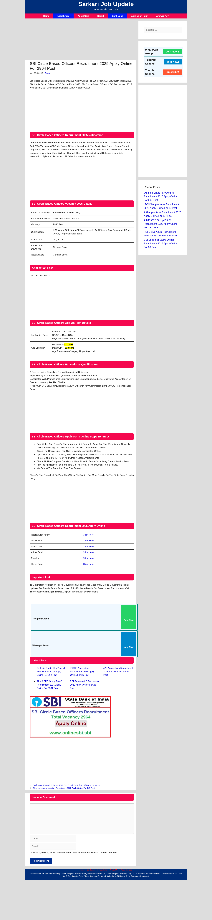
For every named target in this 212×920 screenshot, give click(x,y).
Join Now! (173, 61)
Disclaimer (91, 870)
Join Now (129, 620)
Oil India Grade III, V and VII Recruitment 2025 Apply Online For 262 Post (51, 671)
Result (100, 16)
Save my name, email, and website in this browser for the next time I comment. (75, 852)
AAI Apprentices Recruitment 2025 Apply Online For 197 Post (118, 671)
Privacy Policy (102, 870)
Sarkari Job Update (106, 4)
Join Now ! (172, 51)
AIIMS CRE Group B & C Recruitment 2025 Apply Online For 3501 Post (49, 684)
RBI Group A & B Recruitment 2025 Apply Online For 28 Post (85, 684)
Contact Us (114, 870)
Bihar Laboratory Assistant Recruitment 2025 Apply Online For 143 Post (64, 788)
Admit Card (83, 16)
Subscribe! (172, 72)
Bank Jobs (117, 16)
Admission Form (139, 16)
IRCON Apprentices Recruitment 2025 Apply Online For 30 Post (82, 671)
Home (46, 16)
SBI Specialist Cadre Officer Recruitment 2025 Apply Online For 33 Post (160, 243)
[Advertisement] (80, 40)
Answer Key (162, 16)
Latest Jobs (63, 16)
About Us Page (126, 870)
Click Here (88, 535)
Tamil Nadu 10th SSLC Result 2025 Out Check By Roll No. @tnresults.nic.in (66, 785)
